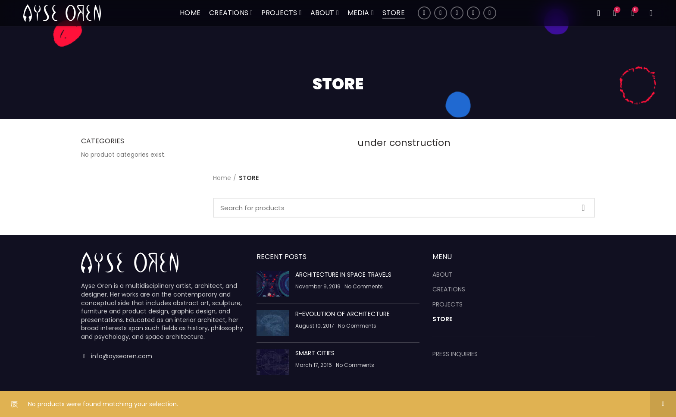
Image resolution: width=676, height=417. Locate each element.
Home (222, 178)
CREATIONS (448, 289)
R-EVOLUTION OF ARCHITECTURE (342, 314)
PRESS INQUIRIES (455, 354)
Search (583, 208)
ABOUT (442, 275)
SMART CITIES (315, 353)
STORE (442, 319)
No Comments (363, 286)
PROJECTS (447, 304)
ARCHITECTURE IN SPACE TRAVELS (343, 274)
